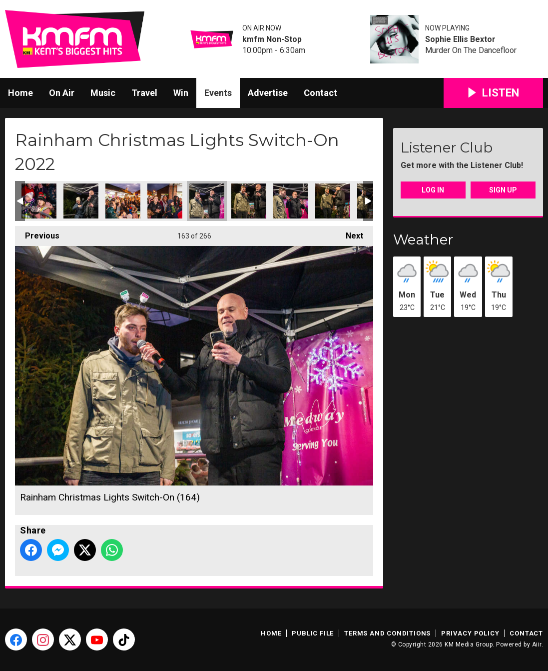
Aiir (537, 644)
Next (349, 233)
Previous (37, 233)
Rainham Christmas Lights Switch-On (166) (290, 201)
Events (218, 93)
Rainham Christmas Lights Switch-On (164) (206, 201)
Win (180, 93)
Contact (320, 93)
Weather (423, 239)
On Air (61, 93)
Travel (144, 93)
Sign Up (503, 190)
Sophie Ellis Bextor (460, 39)
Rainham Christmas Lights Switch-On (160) (38, 201)
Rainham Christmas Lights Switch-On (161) (80, 201)
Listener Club (447, 147)
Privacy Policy (470, 633)
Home (20, 93)
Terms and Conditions (387, 633)
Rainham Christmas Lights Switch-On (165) (248, 201)
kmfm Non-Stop (272, 39)
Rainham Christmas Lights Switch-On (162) (122, 201)
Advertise (268, 93)
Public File (313, 633)
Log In (433, 190)
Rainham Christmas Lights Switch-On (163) (164, 201)
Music (102, 93)
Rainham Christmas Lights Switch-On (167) (332, 201)
